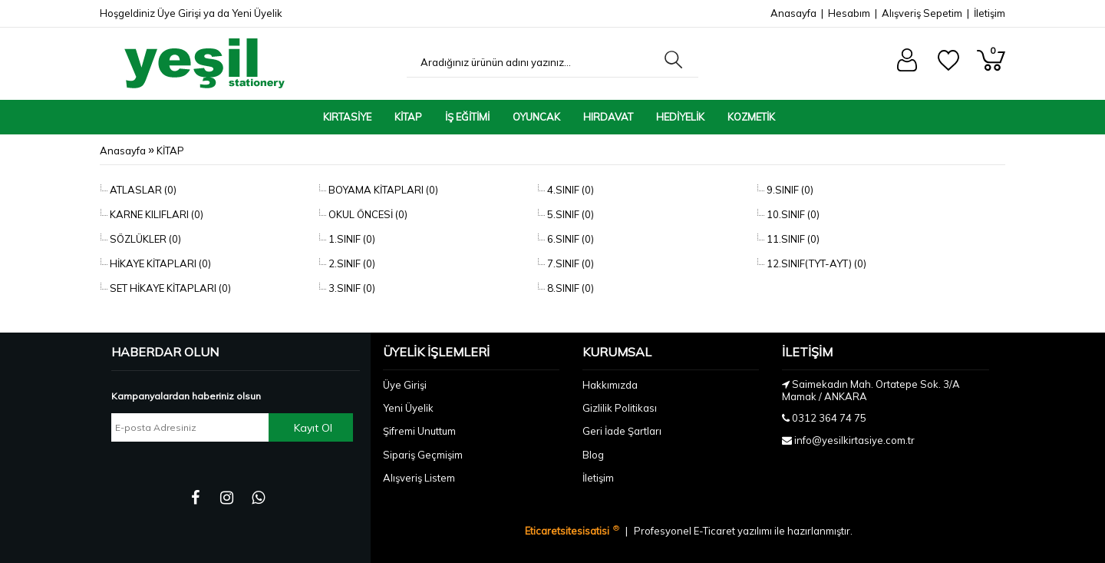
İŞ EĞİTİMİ (467, 117)
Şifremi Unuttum (419, 431)
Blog (593, 455)
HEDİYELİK (680, 117)
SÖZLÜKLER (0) (144, 239)
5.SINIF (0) (569, 214)
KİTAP (408, 117)
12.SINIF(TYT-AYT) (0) (815, 263)
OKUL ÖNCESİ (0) (366, 214)
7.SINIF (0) (569, 263)
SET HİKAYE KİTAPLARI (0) (169, 288)
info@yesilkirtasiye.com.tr (854, 440)
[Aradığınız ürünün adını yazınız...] (532, 62)
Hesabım (849, 13)
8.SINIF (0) (569, 288)
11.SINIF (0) (792, 239)
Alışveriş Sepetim (922, 13)
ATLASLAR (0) (141, 190)
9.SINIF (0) (788, 190)
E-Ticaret (715, 531)
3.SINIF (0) (350, 288)
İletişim (989, 13)
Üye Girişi (179, 13)
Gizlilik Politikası (619, 408)
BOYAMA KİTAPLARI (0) (382, 190)
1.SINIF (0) (350, 239)
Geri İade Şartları (621, 431)
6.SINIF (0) (569, 239)
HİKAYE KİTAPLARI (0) (159, 263)
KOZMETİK (751, 117)
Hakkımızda (610, 385)
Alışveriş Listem (419, 478)
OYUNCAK (536, 117)
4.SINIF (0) (569, 190)
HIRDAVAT (608, 117)
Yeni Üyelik (257, 13)
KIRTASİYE (347, 117)
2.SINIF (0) (350, 263)
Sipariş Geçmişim (423, 455)
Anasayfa (793, 13)
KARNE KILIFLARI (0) (155, 214)
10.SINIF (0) (792, 214)
